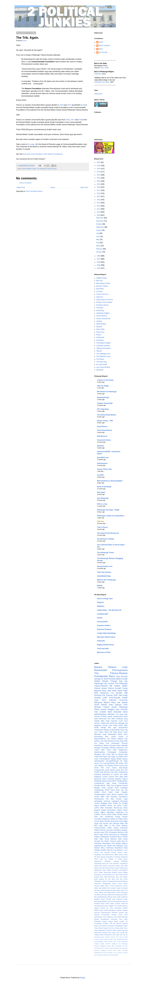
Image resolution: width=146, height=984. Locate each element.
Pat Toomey (107, 695)
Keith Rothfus (99, 879)
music (96, 759)
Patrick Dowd (110, 707)
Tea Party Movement (107, 741)
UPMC (109, 828)
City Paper (111, 757)
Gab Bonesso (102, 436)
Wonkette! (99, 370)
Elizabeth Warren (110, 937)
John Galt (102, 926)
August (99, 230)
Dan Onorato (122, 709)
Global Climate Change (105, 681)
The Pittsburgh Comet (105, 553)
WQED (125, 908)
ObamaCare (123, 772)
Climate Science (116, 852)
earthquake (98, 801)
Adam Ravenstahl (105, 872)
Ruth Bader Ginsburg (120, 950)
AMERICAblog (101, 278)
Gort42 (99, 618)
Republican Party (121, 848)
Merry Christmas (107, 848)
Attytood (100, 602)
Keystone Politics (103, 625)
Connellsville (123, 783)
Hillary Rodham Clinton (103, 805)
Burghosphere (123, 781)
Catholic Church (100, 814)
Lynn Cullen (98, 732)
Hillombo (100, 446)
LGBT (104, 698)
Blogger (82, 978)
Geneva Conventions (101, 914)
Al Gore (125, 850)
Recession (97, 883)
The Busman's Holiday (105, 539)
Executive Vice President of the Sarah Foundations (42, 154)
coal (114, 850)
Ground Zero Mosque (111, 823)
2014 (99, 200)
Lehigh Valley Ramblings (106, 633)
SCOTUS (108, 943)
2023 (99, 172)
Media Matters (101, 324)
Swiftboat (114, 943)
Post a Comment (25, 183)
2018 (99, 187)
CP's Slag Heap (103, 409)
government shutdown (102, 861)
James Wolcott (101, 316)
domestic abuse (106, 716)
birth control (110, 737)
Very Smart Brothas (103, 367)
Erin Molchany (118, 846)
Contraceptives (104, 759)
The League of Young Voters (116, 859)
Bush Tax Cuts (107, 863)
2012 (99, 206)
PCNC (125, 879)
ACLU (96, 872)
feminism (115, 870)
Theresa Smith (115, 841)
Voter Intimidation (116, 908)
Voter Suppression (120, 750)
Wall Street (124, 868)
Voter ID (109, 850)
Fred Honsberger (113, 743)
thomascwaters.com (104, 566)
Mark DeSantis (114, 712)
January (99, 252)
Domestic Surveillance (120, 863)
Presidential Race (104, 676)
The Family (118, 906)
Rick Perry (98, 825)
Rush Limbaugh (121, 788)
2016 (99, 193)
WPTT (114, 781)
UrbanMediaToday (104, 576)
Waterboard (98, 870)
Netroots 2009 (116, 839)
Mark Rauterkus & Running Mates (109, 481)
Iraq (126, 730)
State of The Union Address (116, 825)
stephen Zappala (122, 910)
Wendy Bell (106, 728)
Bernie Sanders (117, 794)
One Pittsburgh (103, 498)
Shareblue (100, 340)
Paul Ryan (120, 741)
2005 (99, 265)
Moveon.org (118, 808)
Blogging (104, 803)
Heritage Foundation (101, 748)
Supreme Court (117, 721)
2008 (61, 105)
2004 (99, 268)
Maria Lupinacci (104, 45)
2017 (99, 190)
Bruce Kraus (123, 732)
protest (119, 850)
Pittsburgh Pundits (100, 921)
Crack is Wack (108, 948)
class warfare (107, 870)
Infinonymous (102, 463)
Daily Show (104, 835)
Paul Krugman (116, 785)
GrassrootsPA (102, 622)
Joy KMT (100, 475)
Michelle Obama (121, 779)
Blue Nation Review (103, 283)
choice (104, 688)
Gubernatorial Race (117, 730)
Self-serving (98, 932)
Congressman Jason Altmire (104, 770)
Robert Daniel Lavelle (116, 921)
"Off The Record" (115, 923)
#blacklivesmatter (99, 937)
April (98, 243)
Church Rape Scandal (102, 821)
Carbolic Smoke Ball (104, 403)
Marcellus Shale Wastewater (105, 734)
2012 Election (109, 700)
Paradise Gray (117, 948)
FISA (116, 777)
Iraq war (123, 681)
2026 (99, 162)
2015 (99, 196)
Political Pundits (99, 943)
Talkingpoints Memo (109, 883)
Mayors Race (110, 702)
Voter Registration (100, 930)
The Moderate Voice (103, 356)
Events (116, 765)
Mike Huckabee (106, 808)
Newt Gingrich (121, 792)
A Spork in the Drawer (105, 380)
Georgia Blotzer (115, 837)
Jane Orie (98, 817)
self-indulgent (123, 870)
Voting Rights (99, 812)
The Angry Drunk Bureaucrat (108, 533)
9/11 (122, 770)
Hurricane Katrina (114, 866)
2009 (107, 68)
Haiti (126, 794)
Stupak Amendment (108, 810)
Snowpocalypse (99, 794)
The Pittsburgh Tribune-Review (47, 168)
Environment (123, 728)
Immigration (123, 752)
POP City (100, 521)
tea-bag (116, 861)
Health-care (105, 723)
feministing (100, 310)
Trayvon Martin (99, 886)
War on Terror (110, 886)
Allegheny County (100, 725)
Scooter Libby (122, 799)
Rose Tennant (115, 868)
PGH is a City (102, 504)
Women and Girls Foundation (110, 830)
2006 (84, 105)
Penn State (123, 919)
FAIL (109, 719)
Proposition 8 (110, 857)
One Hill (119, 879)
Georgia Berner (100, 785)
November (100, 221)
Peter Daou (100, 332)
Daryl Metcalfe (122, 745)
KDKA (121, 725)
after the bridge (103, 386)
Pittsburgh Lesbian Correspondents (110, 516)
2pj (126, 723)
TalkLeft (99, 351)
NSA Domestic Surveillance (117, 797)
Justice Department (106, 890)
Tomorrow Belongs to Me (109, 952)
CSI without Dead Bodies (106, 415)
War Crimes (106, 754)
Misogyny (97, 754)
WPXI (126, 894)
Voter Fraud (106, 750)
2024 (99, 169)
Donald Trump (121, 688)
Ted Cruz (112, 928)
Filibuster (115, 912)
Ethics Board (123, 874)
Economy (124, 700)
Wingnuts (98, 702)
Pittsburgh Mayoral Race (103, 781)
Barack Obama (105, 667)
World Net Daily (111, 732)
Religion (111, 709)
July (97, 233)
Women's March (112, 930)
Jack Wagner (99, 765)
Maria (101, 49)
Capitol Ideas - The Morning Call (109, 610)
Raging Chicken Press (105, 645)
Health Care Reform (101, 866)
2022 (99, 175)
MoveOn (99, 327)
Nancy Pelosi (123, 854)
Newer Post (21, 187)
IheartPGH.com (103, 457)
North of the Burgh (104, 487)
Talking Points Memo (103, 348)
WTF (126, 757)
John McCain (122, 676)
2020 (99, 181)
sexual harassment (105, 934)
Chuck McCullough (120, 768)
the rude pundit (101, 364)
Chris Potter (113, 725)
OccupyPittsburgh (112, 761)
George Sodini (108, 939)
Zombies (105, 923)
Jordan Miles (99, 797)
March (98, 246)
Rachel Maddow (122, 881)
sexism (104, 709)
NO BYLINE (103, 52)
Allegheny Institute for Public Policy (115, 819)
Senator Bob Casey (109, 932)
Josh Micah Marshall (121, 917)
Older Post (84, 187)
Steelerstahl (97, 952)
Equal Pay (98, 823)
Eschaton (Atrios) (102, 305)
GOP (115, 695)
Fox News (119, 714)
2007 (69, 105)
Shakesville (100, 337)
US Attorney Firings (100, 894)
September (100, 227)
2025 (99, 166)
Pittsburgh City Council (104, 683)
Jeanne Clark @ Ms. (103, 319)
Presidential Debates (101, 730)
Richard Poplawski (121, 857)
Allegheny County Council (104, 777)
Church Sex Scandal (102, 852)
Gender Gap (123, 912)
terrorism (97, 912)
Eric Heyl (115, 874)
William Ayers (98, 910)
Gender (101, 939)
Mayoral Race (100, 691)
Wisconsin (119, 886)
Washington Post (108, 843)
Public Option (109, 903)
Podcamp (97, 774)
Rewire (98, 335)
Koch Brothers (110, 926)
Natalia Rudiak (116, 759)
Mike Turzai (104, 839)
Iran (122, 790)
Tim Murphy (108, 765)
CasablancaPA (102, 614)
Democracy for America (104, 300)
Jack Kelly (111, 691)
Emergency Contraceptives (103, 874)
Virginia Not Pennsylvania (115, 894)
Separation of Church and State (115, 774)
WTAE (107, 790)
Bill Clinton (120, 763)
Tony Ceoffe (120, 932)
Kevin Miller (114, 854)
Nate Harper (117, 890)
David (101, 42)
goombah (118, 946)
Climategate (112, 752)
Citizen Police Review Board (117, 814)
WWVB (99, 586)
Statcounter (98, 94)
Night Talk (124, 823)
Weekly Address (122, 843)
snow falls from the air (120, 934)
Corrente (99, 291)
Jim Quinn (118, 805)
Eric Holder (108, 846)
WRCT (113, 946)
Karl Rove (114, 772)
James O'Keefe (106, 899)
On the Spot (110, 879)
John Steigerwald (118, 939)
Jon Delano (111, 739)
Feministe (99, 308)
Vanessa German (122, 952)
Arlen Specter (115, 705)
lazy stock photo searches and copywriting (106, 955)
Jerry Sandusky (117, 899)
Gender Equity (115, 888)
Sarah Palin (122, 691)
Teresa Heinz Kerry (121, 928)
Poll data (110, 799)
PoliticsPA (101, 641)
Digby (125, 821)
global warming (123, 930)
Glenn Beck (115, 790)
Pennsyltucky (99, 799)
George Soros (117, 914)
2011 (102, 68)
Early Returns (102, 426)
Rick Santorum (101, 693)
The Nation (100, 359)
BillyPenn (100, 606)
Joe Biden (119, 757)
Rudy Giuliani (107, 788)
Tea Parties (105, 841)
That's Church (102, 527)
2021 (99, 178)
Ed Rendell (123, 803)
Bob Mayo (103, 757)
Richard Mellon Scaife (29, 168)
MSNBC (104, 901)
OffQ (108, 785)
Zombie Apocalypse (110, 910)
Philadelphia (119, 926)
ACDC (108, 794)
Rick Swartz (106, 868)
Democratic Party (117, 821)
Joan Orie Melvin (122, 877)
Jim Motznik (106, 854)
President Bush (99, 903)
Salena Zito (103, 892)
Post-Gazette (114, 698)
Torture (111, 688)
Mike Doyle (105, 721)
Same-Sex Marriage (117, 723)
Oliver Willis (100, 329)
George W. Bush (101, 679)
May (98, 239)
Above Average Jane (105, 599)
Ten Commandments (107, 763)
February (99, 249)
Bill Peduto (115, 686)
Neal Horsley (108, 941)
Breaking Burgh (103, 397)
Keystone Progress (104, 629)
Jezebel (99, 321)
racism (117, 770)
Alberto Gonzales (109, 745)
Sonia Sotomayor (122, 892)
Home (53, 187)
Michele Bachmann (117, 748)
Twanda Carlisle (100, 850)
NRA (126, 866)
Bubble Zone (106, 888)
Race (126, 716)
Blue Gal (99, 281)
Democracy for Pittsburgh (118, 835)
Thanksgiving (99, 790)
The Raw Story (101, 362)
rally (100, 888)
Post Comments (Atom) (34, 191)
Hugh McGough (109, 877)
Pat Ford (110, 901)
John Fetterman (108, 917)
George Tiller (98, 877)
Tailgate (111, 906)
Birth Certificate (117, 719)
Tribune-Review (99, 828)
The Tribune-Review (111, 673)
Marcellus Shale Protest (106, 637)
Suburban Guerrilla (103, 346)
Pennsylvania (120, 670)
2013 (99, 203)
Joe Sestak (122, 702)
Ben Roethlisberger (100, 897)
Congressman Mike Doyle (105, 783)
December (100, 218)
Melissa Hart (123, 739)
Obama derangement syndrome (105, 919)
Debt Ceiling (113, 803)
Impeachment (118, 716)
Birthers (97, 741)
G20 (126, 763)
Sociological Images (103, 343)
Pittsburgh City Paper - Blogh (108, 510)
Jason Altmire (100, 705)
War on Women (118, 754)
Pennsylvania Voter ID (120, 901)
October (99, 224)
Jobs (122, 866)
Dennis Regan (123, 872)
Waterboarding (99, 752)
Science (117, 903)
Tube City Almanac (104, 572)
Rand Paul (97, 868)
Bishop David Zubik (114, 897)
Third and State (103, 649)
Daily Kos (99, 297)
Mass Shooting (108, 779)
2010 (99, 212)
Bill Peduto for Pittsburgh (106, 392)
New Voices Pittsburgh (120, 941)
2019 (99, 184)
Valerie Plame (122, 810)
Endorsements (105, 912)
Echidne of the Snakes (104, 302)
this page (31, 144)
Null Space (101, 492)
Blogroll (114, 872)
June (98, 236)
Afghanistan (98, 846)
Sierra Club (98, 859)
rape (114, 728)
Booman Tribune (102, 286)
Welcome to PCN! (103, 652)
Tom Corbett (100, 712)
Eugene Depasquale (101, 837)
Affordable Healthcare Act (117, 812)
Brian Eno (101, 948)
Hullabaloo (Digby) (102, 313)
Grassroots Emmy (104, 440)
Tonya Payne (123, 883)
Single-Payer (111, 892)
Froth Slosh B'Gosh (104, 430)
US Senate (116, 693)
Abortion (111, 714)
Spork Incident (103, 928)
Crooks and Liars (102, 294)
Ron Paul (105, 768)
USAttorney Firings (112, 817)
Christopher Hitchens (116, 832)
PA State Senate (99, 857)
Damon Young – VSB (105, 421)
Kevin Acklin (107, 792)
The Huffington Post (103, 354)
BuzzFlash (100, 289)
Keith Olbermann (100, 719)
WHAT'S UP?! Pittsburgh (106, 580)
